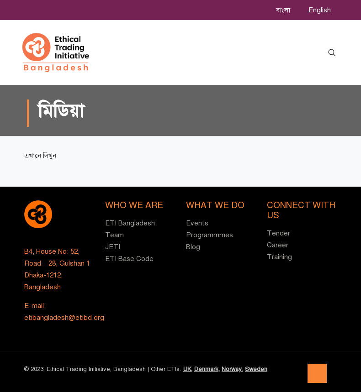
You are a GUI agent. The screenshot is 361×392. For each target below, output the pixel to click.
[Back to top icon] (317, 373)
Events (197, 223)
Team (114, 235)
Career (277, 245)
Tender (278, 233)
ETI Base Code (129, 259)
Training (279, 257)
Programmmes (209, 235)
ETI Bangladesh (130, 223)
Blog (193, 247)
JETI (112, 247)
